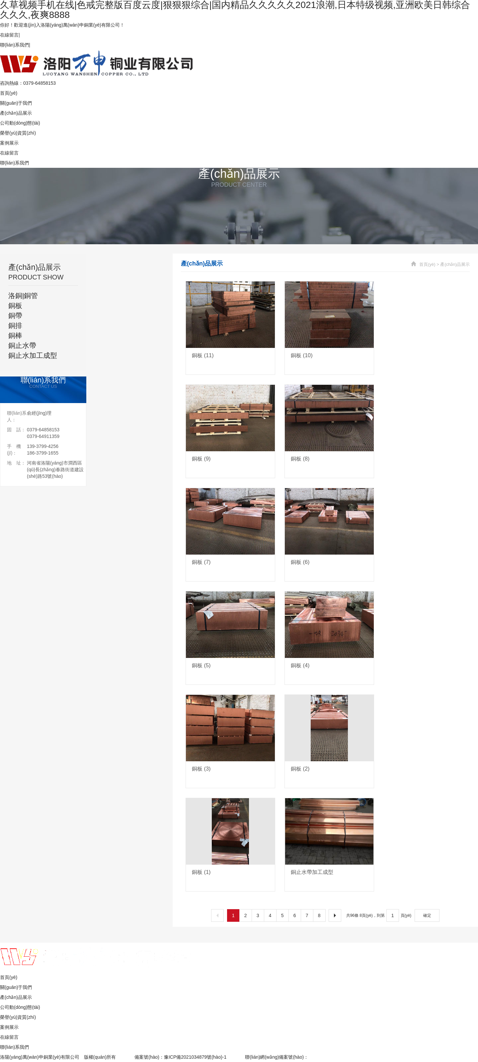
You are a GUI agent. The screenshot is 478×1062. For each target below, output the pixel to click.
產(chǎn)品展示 (16, 113)
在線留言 (9, 35)
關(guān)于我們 (16, 103)
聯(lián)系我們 (14, 45)
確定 (427, 915)
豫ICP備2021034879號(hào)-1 (195, 1057)
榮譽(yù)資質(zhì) (18, 133)
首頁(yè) (8, 93)
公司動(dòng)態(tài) (20, 123)
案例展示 (9, 143)
